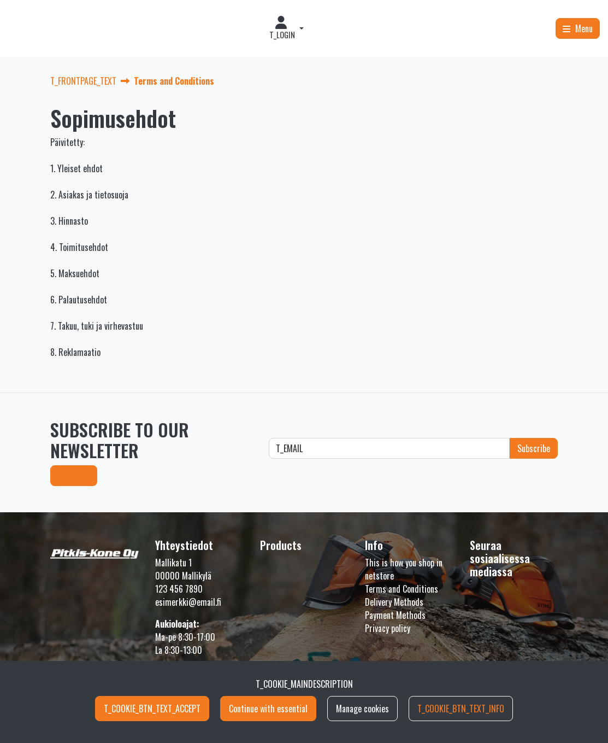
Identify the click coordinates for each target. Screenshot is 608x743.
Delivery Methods (394, 602)
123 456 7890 (179, 588)
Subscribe (73, 475)
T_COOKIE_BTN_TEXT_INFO (460, 708)
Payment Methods (395, 615)
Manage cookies (362, 708)
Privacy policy (387, 628)
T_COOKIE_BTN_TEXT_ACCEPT (152, 708)
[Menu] (578, 28)
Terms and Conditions (401, 588)
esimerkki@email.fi (188, 602)
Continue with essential (268, 708)
